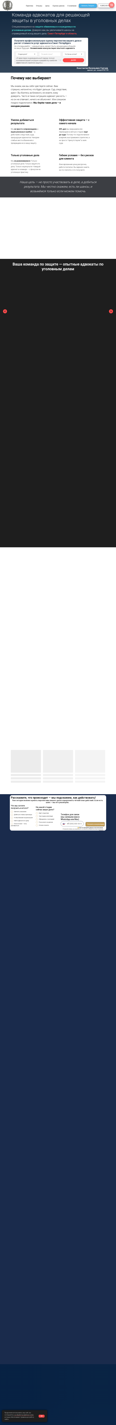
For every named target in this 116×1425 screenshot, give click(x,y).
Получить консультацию (95, 622)
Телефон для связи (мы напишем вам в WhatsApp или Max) (70, 615)
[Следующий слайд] (111, 311)
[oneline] (50, 54)
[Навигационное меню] (111, 5)
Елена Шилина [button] (91, 314)
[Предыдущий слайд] (5, 311)
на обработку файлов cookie (23, 1415)
